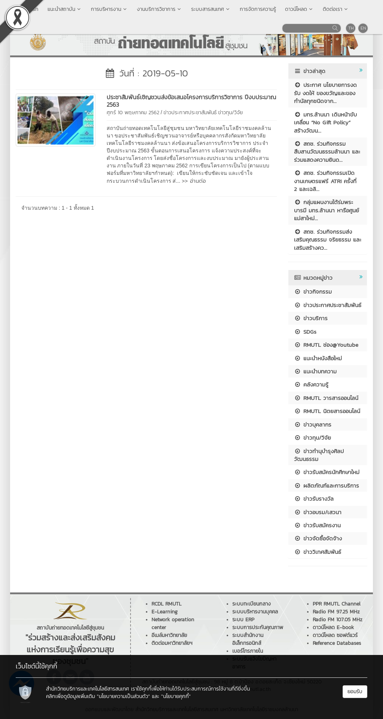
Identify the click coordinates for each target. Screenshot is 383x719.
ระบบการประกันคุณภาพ (257, 627)
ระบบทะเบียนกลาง (251, 604)
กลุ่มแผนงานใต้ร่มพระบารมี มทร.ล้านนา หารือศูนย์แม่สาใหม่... (326, 210)
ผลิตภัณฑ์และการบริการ (326, 485)
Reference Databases (337, 643)
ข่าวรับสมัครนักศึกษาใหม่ (326, 472)
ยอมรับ (354, 691)
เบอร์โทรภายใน (247, 651)
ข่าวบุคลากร (312, 424)
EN (363, 28)
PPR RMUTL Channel (337, 604)
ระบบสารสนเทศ (211, 9)
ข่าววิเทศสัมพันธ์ (317, 551)
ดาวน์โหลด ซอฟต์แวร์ (335, 635)
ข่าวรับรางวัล (314, 498)
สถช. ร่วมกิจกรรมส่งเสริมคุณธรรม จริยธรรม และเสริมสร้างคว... (327, 239)
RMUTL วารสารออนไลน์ (326, 398)
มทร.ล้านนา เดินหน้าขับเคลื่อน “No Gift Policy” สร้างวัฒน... (325, 122)
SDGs (305, 331)
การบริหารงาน (109, 9)
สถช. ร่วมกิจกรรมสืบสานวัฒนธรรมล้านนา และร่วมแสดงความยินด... (327, 151)
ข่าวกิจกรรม (313, 291)
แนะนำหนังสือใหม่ (318, 358)
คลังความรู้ (311, 384)
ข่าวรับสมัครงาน (317, 525)
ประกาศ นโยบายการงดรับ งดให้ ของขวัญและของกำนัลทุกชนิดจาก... (325, 93)
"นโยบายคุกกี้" (176, 696)
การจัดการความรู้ (258, 9)
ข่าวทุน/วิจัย (230, 112)
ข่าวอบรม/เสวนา (317, 512)
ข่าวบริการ (311, 318)
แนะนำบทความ (315, 371)
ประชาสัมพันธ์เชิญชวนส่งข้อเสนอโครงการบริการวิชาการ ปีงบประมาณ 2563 (191, 100)
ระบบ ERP (243, 620)
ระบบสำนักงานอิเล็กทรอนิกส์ (247, 639)
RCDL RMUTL (166, 604)
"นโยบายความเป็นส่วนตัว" (123, 696)
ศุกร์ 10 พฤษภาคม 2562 (133, 112)
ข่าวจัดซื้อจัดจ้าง (318, 538)
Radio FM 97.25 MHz (336, 612)
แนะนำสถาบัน (65, 9)
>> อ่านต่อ (194, 180)
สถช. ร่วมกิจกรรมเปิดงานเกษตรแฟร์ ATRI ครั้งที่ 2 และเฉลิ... (325, 181)
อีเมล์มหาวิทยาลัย (169, 635)
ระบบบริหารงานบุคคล (255, 612)
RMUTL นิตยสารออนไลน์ (327, 411)
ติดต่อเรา (336, 9)
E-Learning (164, 612)
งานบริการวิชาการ (159, 9)
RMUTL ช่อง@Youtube (326, 344)
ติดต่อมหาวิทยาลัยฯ (171, 643)
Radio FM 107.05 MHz (337, 620)
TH (351, 28)
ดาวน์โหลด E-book (333, 627)
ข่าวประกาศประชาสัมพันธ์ (190, 112)
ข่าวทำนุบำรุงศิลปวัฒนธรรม (319, 455)
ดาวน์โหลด (299, 9)
